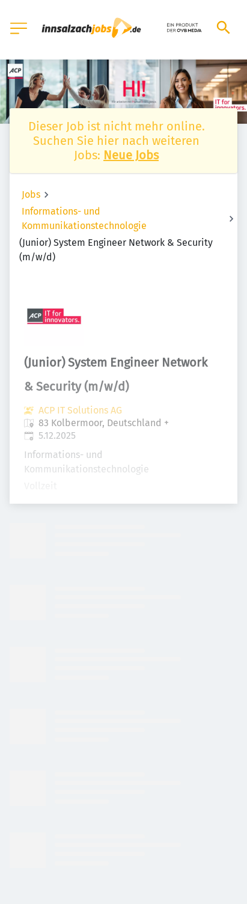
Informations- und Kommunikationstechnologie (84, 218)
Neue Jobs (131, 155)
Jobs (31, 194)
